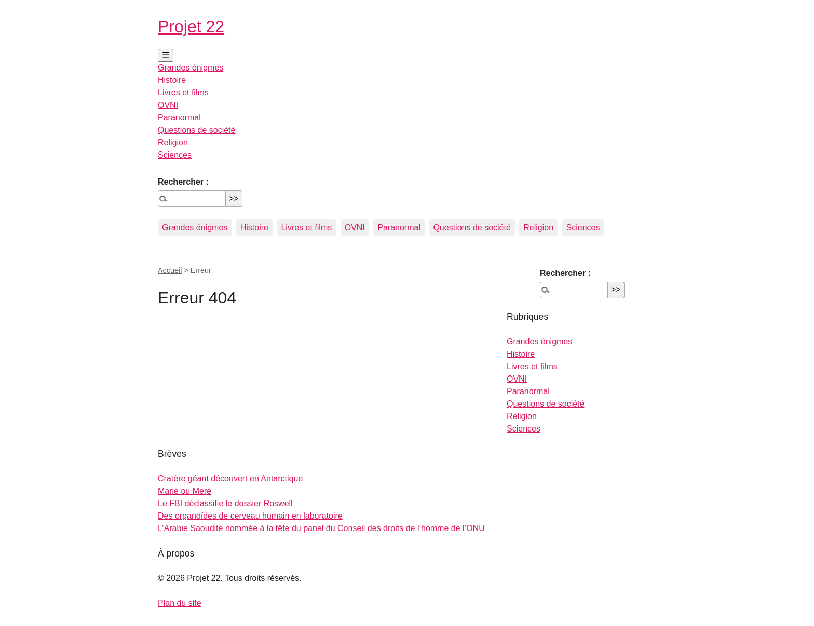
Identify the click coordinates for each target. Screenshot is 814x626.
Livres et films (183, 92)
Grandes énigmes (190, 67)
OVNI (168, 105)
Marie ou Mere (184, 490)
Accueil (170, 270)
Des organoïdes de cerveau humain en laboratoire (250, 515)
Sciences (175, 154)
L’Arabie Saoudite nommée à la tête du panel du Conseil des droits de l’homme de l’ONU (321, 528)
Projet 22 (191, 26)
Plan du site (179, 603)
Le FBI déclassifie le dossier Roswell (225, 503)
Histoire (172, 80)
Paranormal (179, 117)
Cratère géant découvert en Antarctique (230, 478)
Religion (173, 142)
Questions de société (196, 130)
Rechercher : (183, 181)
